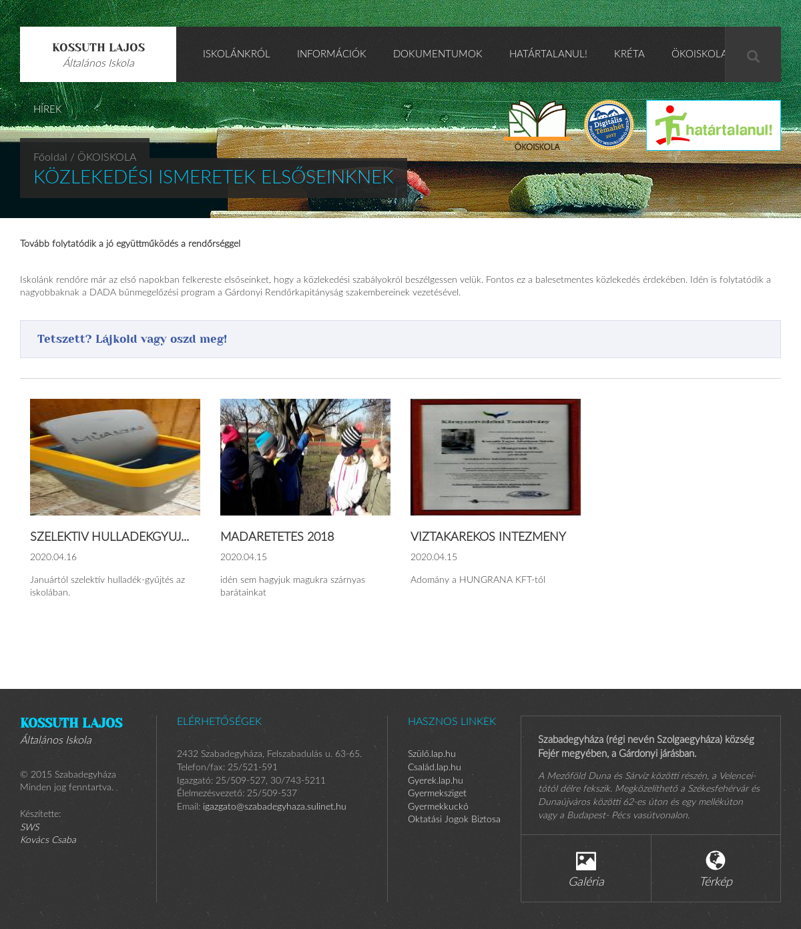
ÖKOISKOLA (700, 54)
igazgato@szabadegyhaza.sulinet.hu (274, 807)
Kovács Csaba (48, 840)
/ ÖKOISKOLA (103, 157)
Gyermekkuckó (438, 807)
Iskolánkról (236, 54)
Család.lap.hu (434, 767)
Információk (331, 54)
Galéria (586, 869)
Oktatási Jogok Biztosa (454, 819)
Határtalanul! (548, 54)
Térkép (715, 869)
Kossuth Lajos (98, 55)
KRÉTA (629, 54)
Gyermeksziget (437, 793)
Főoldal (50, 157)
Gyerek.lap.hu (435, 781)
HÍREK (47, 110)
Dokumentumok (438, 54)
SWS (29, 827)
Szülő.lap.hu (432, 754)
